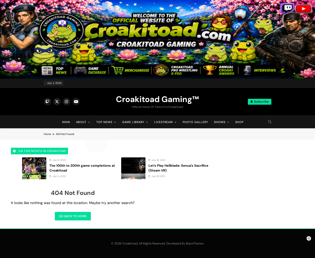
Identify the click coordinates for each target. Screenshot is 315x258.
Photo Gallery (195, 122)
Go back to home (73, 216)
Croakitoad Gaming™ (157, 99)
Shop (239, 122)
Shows (219, 122)
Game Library (133, 122)
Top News (104, 122)
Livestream (163, 122)
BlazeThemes (195, 243)
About (81, 122)
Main (66, 122)
